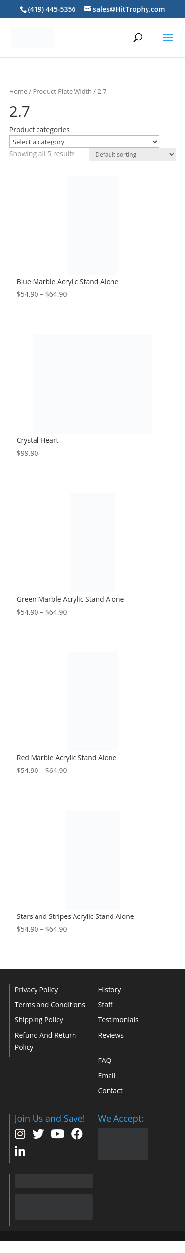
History (109, 989)
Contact (110, 1090)
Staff (105, 1004)
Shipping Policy (39, 1019)
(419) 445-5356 (51, 9)
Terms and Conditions (50, 1004)
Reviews (111, 1035)
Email (107, 1075)
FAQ (104, 1060)
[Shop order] (132, 154)
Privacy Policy (36, 989)
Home (18, 91)
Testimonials (118, 1019)
